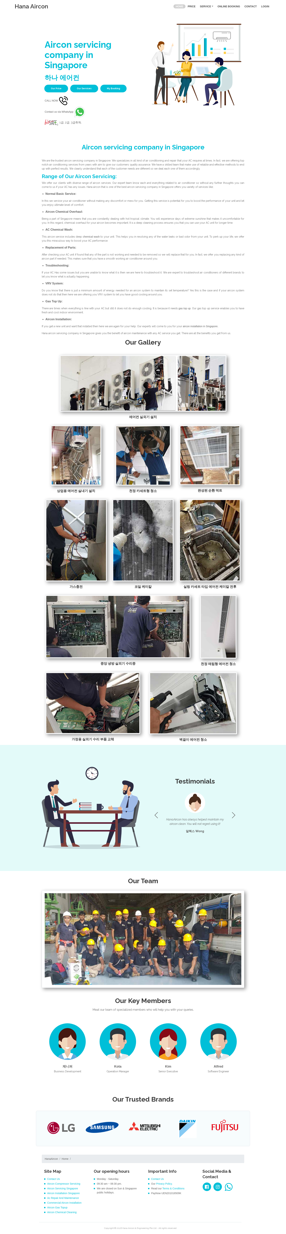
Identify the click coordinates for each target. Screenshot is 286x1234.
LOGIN (265, 6)
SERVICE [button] (205, 6)
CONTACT (250, 6)
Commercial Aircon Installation (64, 1202)
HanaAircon (51, 1158)
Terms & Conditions (173, 1188)
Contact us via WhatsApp (65, 111)
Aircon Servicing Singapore (62, 1188)
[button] (233, 815)
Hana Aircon (31, 6)
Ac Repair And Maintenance (63, 1198)
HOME (180, 6)
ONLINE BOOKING (229, 6)
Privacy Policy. (164, 1183)
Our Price (56, 88)
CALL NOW (57, 100)
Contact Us (53, 1178)
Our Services (84, 88)
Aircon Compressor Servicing (63, 1183)
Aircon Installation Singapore (63, 1193)
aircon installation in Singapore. (200, 326)
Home (65, 1158)
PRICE (192, 6)
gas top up (184, 308)
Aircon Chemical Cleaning (62, 1212)
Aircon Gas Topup (57, 1207)
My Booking (113, 88)
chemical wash (92, 236)
